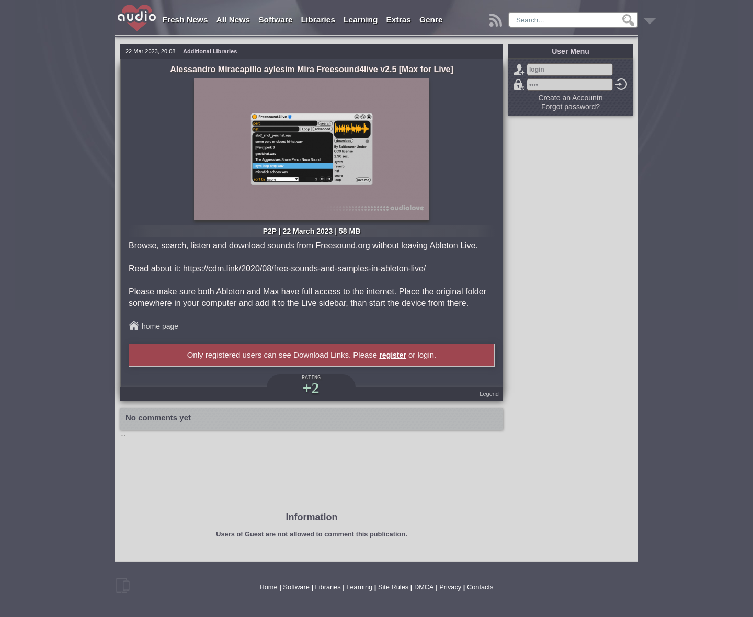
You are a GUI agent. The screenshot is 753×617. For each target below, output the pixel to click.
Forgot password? (519, 84)
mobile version (123, 585)
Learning (361, 19)
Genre (431, 19)
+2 (310, 387)
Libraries (318, 19)
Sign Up (519, 69)
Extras (398, 19)
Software (275, 19)
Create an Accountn (571, 98)
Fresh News (185, 19)
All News (233, 19)
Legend (489, 394)
